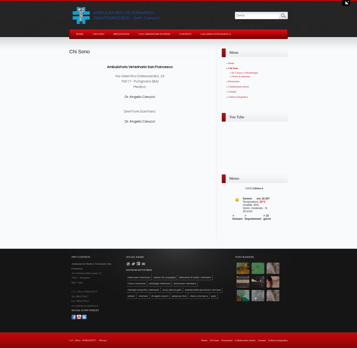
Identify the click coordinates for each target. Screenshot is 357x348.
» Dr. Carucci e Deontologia (244, 72)
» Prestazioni (232, 81)
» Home (230, 63)
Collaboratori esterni (154, 34)
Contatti (185, 34)
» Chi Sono (232, 68)
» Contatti (231, 91)
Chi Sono (98, 34)
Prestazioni (121, 34)
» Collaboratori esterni (237, 86)
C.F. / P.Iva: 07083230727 (82, 340)
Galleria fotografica (215, 34)
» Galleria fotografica (237, 96)
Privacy (103, 340)
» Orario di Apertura (240, 76)
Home (79, 34)
